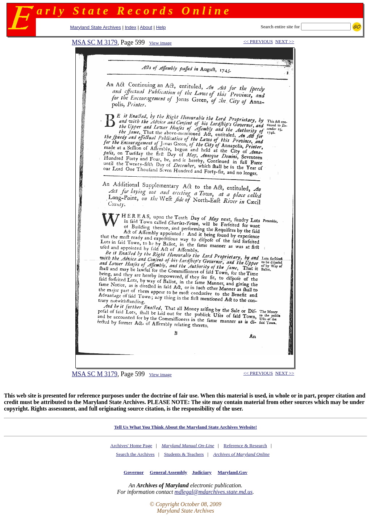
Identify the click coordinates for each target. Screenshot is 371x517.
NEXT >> (284, 41)
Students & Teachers (184, 454)
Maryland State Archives (95, 27)
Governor (133, 472)
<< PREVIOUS (258, 41)
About (146, 27)
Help (161, 27)
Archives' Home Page (131, 445)
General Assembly (168, 472)
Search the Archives (135, 454)
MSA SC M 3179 (94, 42)
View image (160, 43)
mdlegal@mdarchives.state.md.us (214, 492)
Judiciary (202, 472)
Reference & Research (245, 445)
